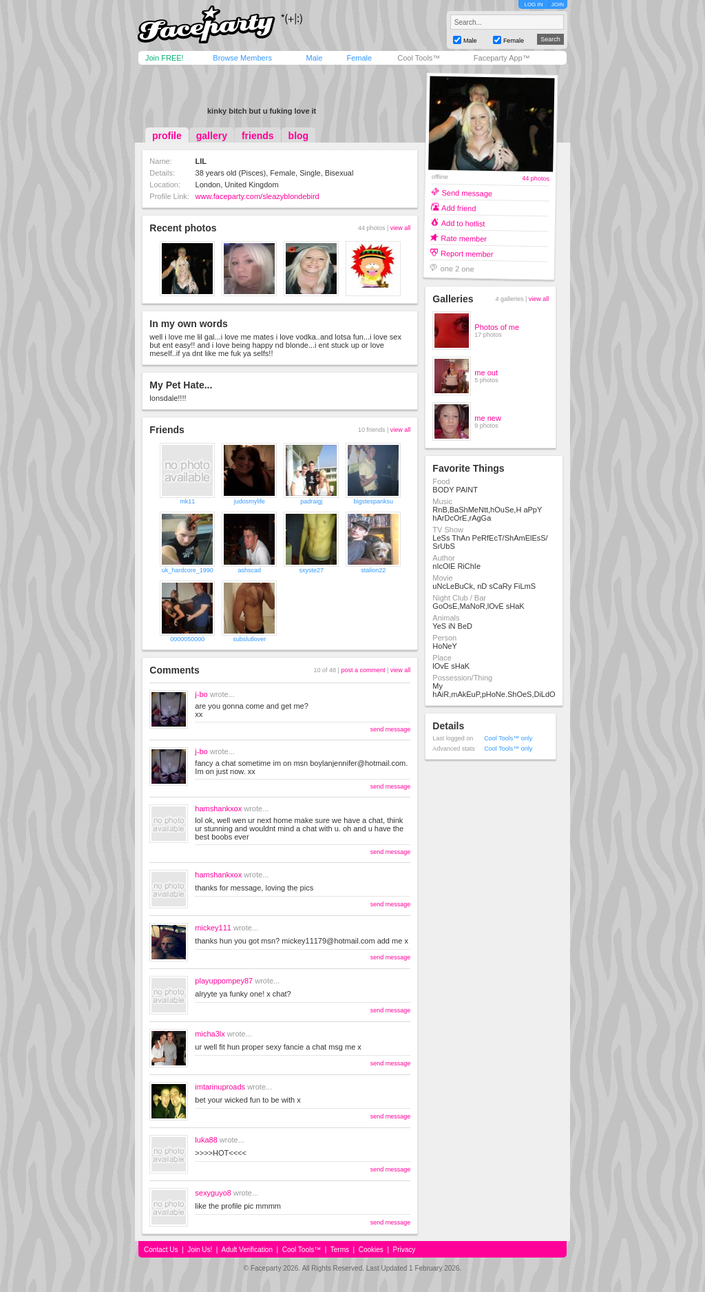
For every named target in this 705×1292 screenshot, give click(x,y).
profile (167, 135)
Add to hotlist (463, 222)
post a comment (363, 670)
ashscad (250, 570)
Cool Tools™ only (508, 738)
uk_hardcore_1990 (187, 570)
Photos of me (496, 327)
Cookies (371, 1249)
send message (390, 729)
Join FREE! (164, 58)
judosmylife (249, 501)
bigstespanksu (374, 501)
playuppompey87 (224, 981)
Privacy (404, 1249)
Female (359, 58)
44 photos (536, 179)
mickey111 (213, 928)
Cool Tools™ (418, 58)
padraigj (311, 501)
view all (400, 228)
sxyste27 (311, 570)
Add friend (458, 207)
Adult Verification (247, 1249)
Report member (467, 253)
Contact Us (161, 1249)
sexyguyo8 (213, 1193)
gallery (211, 135)
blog (298, 135)
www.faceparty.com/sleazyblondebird (257, 196)
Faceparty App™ (502, 58)
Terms (339, 1249)
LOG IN (533, 4)
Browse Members (242, 58)
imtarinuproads (220, 1087)
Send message (467, 192)
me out (486, 372)
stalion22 (373, 570)
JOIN (557, 4)
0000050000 (187, 639)
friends (258, 135)
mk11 (187, 501)
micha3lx (209, 1034)
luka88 (206, 1140)
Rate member (464, 237)
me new (487, 418)
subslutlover (249, 639)
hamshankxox (218, 808)
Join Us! (199, 1249)
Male (314, 58)
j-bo (201, 694)
